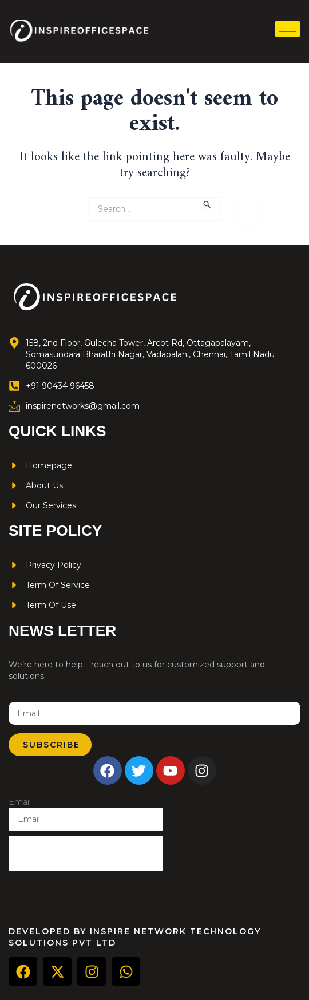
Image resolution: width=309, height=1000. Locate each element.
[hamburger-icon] (287, 29)
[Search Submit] (207, 203)
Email (20, 802)
